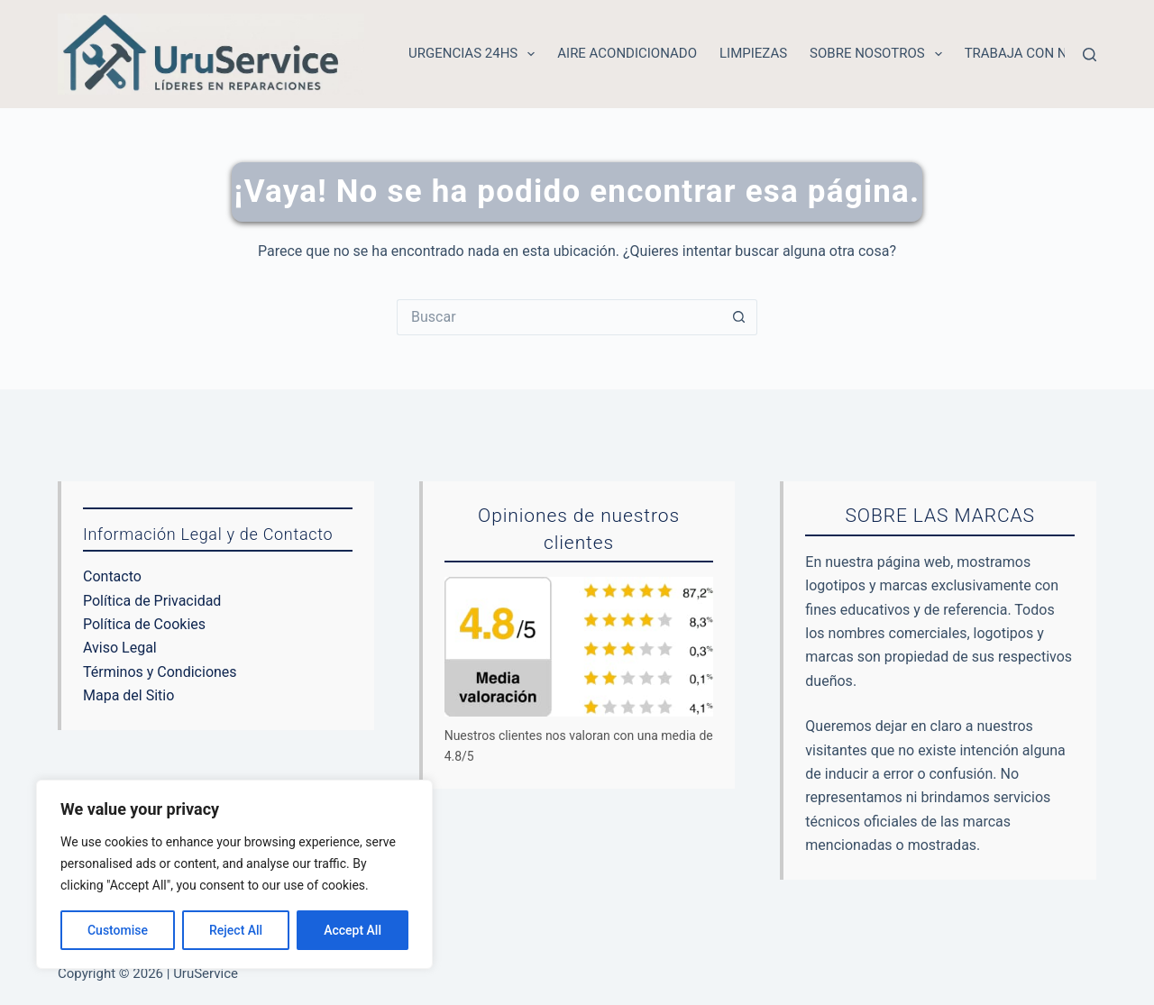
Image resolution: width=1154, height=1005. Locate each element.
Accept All (352, 930)
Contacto (112, 576)
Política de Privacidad (152, 600)
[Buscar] (1089, 54)
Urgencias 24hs (475, 54)
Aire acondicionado (627, 53)
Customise (117, 930)
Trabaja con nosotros (1046, 53)
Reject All (235, 930)
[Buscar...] (559, 317)
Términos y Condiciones (160, 672)
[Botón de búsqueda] (739, 317)
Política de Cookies (144, 624)
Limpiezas (753, 53)
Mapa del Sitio (128, 695)
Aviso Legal (120, 647)
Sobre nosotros (879, 54)
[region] (234, 874)
